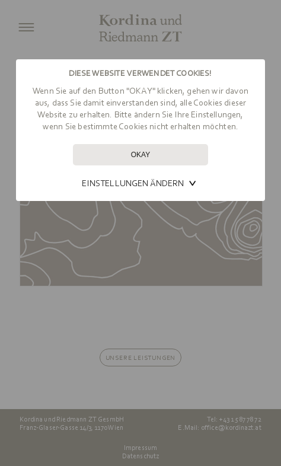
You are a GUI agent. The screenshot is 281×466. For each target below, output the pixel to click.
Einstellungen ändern (133, 183)
